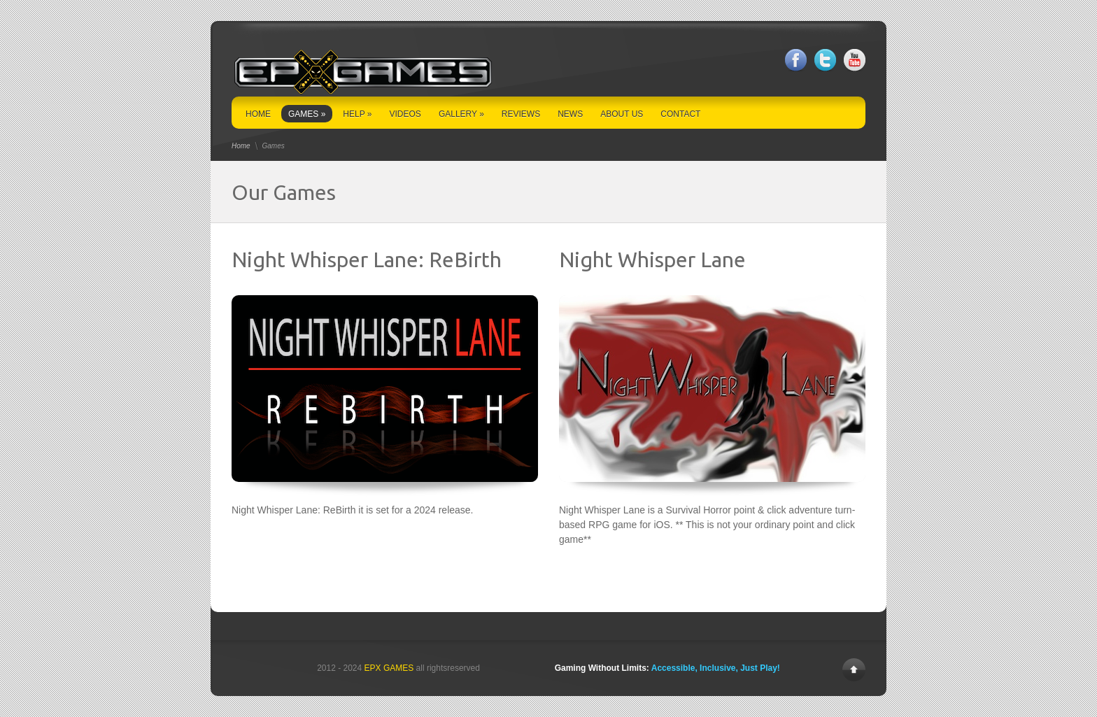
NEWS (570, 114)
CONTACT (680, 114)
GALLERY (461, 114)
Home (241, 146)
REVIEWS (521, 114)
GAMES (306, 114)
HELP (357, 114)
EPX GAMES (389, 668)
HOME (258, 114)
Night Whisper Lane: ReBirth (367, 259)
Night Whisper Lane (652, 259)
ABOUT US (621, 114)
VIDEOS (405, 114)
